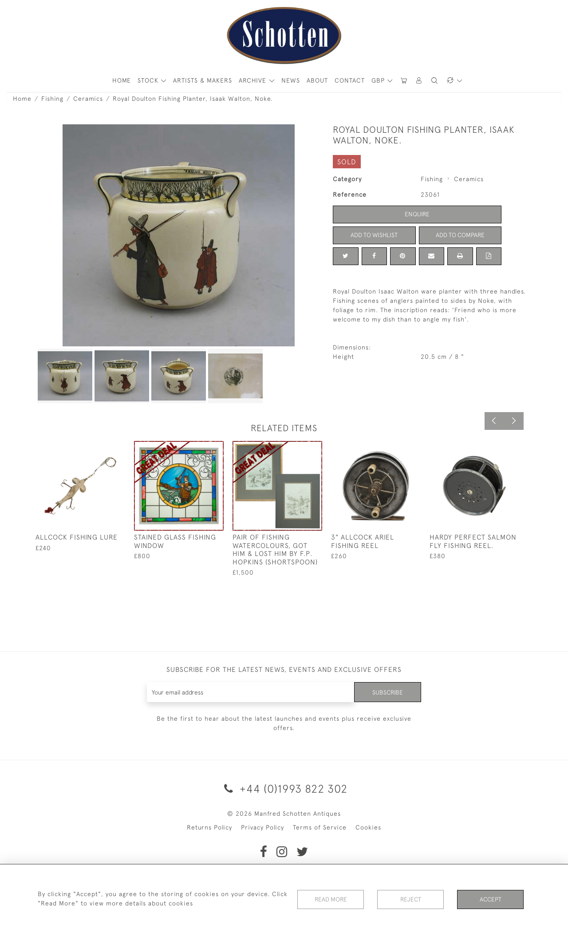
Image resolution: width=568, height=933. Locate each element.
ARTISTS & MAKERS (202, 80)
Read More (330, 899)
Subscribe (387, 691)
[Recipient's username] (250, 692)
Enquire (417, 214)
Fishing (52, 98)
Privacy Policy (262, 827)
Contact (350, 80)
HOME (121, 80)
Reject (410, 899)
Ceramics (88, 98)
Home (22, 98)
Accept (490, 899)
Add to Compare (460, 234)
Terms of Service (320, 827)
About (317, 80)
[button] (419, 80)
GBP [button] (379, 80)
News (290, 80)
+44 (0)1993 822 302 (284, 788)
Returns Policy (209, 827)
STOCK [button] (149, 80)
